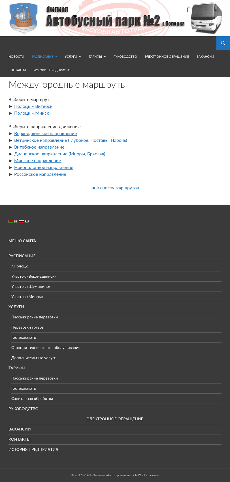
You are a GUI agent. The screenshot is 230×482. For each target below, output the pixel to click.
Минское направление (37, 160)
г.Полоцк (19, 266)
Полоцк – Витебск (33, 106)
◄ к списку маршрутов (115, 187)
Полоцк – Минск (31, 112)
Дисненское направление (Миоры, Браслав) (59, 153)
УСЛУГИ (71, 56)
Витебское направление (39, 146)
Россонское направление (40, 174)
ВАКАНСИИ (205, 56)
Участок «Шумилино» (31, 286)
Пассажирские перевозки (34, 316)
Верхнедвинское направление (45, 133)
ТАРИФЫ (95, 56)
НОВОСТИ (16, 56)
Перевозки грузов (27, 327)
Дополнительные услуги (33, 357)
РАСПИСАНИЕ (42, 56)
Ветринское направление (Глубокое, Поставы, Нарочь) (70, 140)
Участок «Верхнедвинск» (33, 276)
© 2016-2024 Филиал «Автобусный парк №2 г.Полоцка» (115, 475)
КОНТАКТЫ (17, 70)
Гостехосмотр (23, 337)
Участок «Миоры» (27, 296)
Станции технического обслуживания (45, 347)
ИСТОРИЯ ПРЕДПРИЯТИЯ (53, 70)
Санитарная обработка (32, 398)
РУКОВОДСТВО (125, 56)
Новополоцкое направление (43, 167)
